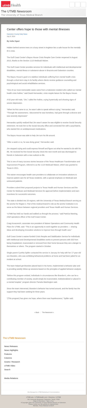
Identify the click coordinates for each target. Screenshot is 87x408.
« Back (36, 312)
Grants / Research (12, 362)
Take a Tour (50, 401)
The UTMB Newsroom (14, 338)
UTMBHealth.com (41, 397)
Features (8, 354)
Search (83, 4)
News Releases (11, 346)
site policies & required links (49, 404)
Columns (8, 358)
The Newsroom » (48, 312)
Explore (77, 4)
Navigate (72, 4)
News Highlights (11, 350)
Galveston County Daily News (17, 34)
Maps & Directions (39, 401)
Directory (52, 397)
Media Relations (11, 378)
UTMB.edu (29, 397)
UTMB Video (9, 366)
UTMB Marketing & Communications (48, 392)
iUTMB (58, 397)
